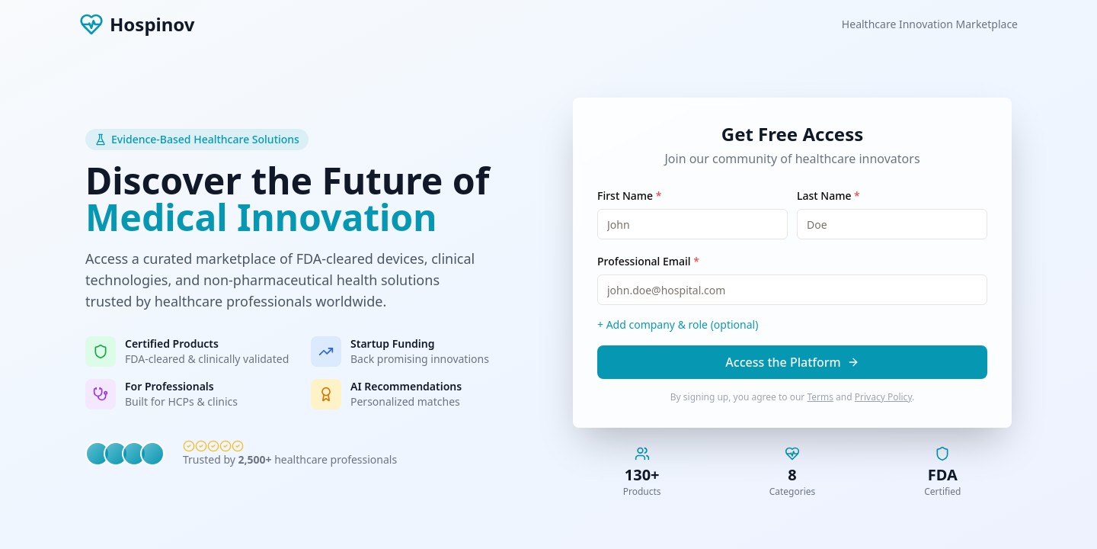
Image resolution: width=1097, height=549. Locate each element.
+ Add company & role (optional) (677, 324)
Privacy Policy (883, 396)
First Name (629, 195)
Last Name (828, 195)
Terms (820, 396)
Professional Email (648, 261)
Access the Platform (792, 362)
